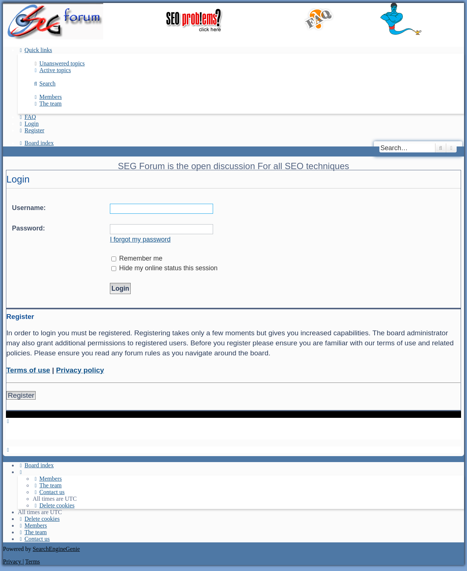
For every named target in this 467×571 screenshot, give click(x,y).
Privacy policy (80, 370)
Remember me (136, 258)
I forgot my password (140, 239)
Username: (29, 208)
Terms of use (28, 370)
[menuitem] (59, 63)
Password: (28, 228)
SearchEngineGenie (56, 549)
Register (21, 395)
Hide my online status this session (164, 268)
